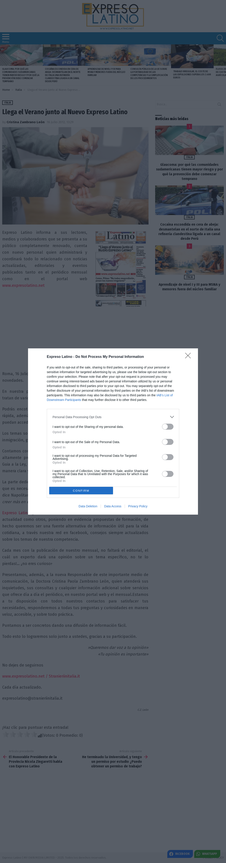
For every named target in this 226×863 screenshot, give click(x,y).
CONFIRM (81, 490)
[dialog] (113, 431)
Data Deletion (88, 506)
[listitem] (113, 417)
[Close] (189, 357)
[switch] (167, 427)
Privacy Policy (137, 506)
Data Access (112, 506)
